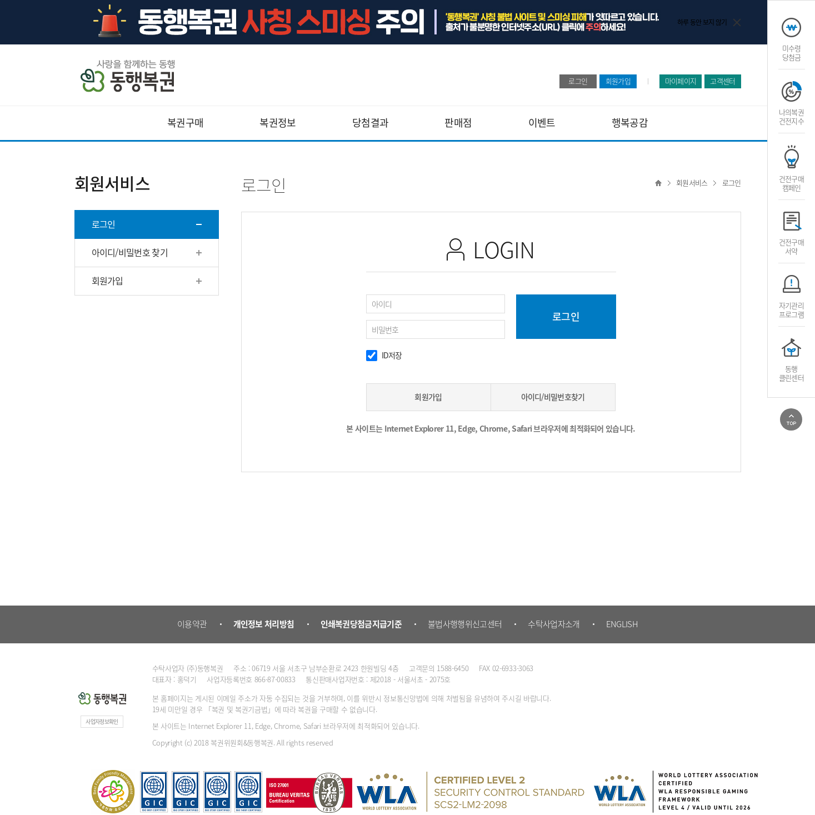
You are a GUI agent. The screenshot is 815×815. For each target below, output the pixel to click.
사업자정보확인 (102, 721)
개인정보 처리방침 (263, 624)
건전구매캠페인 (791, 182)
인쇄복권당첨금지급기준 (361, 624)
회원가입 (618, 81)
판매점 (458, 122)
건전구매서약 (791, 246)
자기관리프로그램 (791, 309)
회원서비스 (692, 182)
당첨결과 (370, 122)
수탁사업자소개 (553, 624)
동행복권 (127, 76)
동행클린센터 (791, 372)
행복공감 (630, 122)
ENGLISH (622, 624)
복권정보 (277, 122)
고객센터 (722, 81)
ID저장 (392, 355)
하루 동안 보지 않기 (702, 22)
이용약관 (192, 624)
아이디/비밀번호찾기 (553, 396)
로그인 (577, 81)
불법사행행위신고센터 (465, 624)
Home (658, 183)
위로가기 (791, 419)
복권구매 (185, 122)
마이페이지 (681, 81)
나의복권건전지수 (791, 116)
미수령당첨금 (791, 52)
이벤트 (542, 122)
